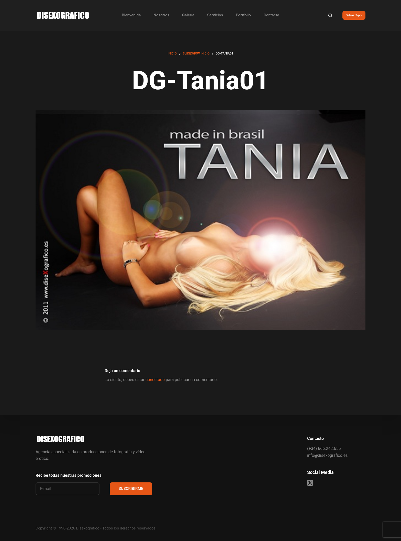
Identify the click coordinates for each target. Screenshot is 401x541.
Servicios (215, 15)
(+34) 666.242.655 (324, 448)
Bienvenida (131, 15)
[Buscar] (330, 15)
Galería (188, 15)
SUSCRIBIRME (131, 488)
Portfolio (243, 15)
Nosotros (161, 15)
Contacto (271, 15)
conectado (155, 379)
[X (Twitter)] (310, 483)
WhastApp (354, 15)
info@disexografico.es (327, 455)
